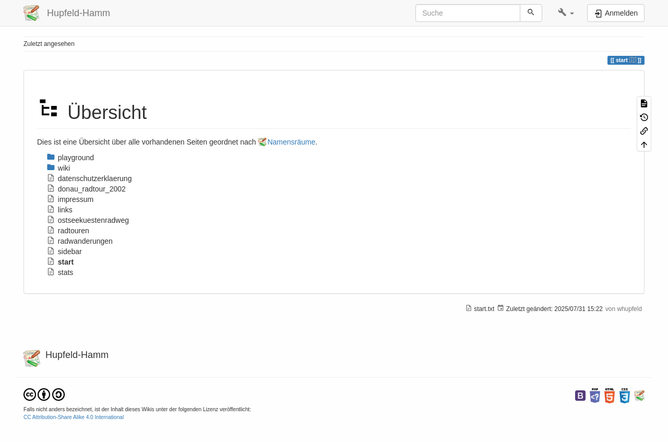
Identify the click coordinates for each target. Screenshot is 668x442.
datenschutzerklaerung (89, 178)
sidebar (64, 251)
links (59, 210)
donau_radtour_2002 (86, 189)
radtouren (67, 230)
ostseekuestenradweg (87, 220)
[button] (566, 13)
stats (59, 272)
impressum (69, 199)
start (60, 262)
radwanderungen (79, 241)
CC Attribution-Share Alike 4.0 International (73, 417)
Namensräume (291, 142)
